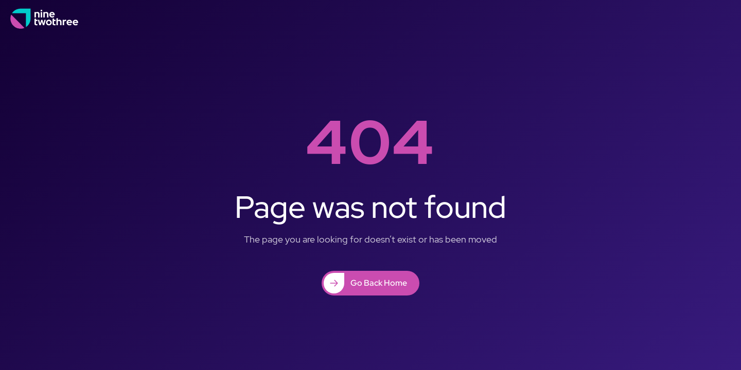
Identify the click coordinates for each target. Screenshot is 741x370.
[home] (44, 18)
